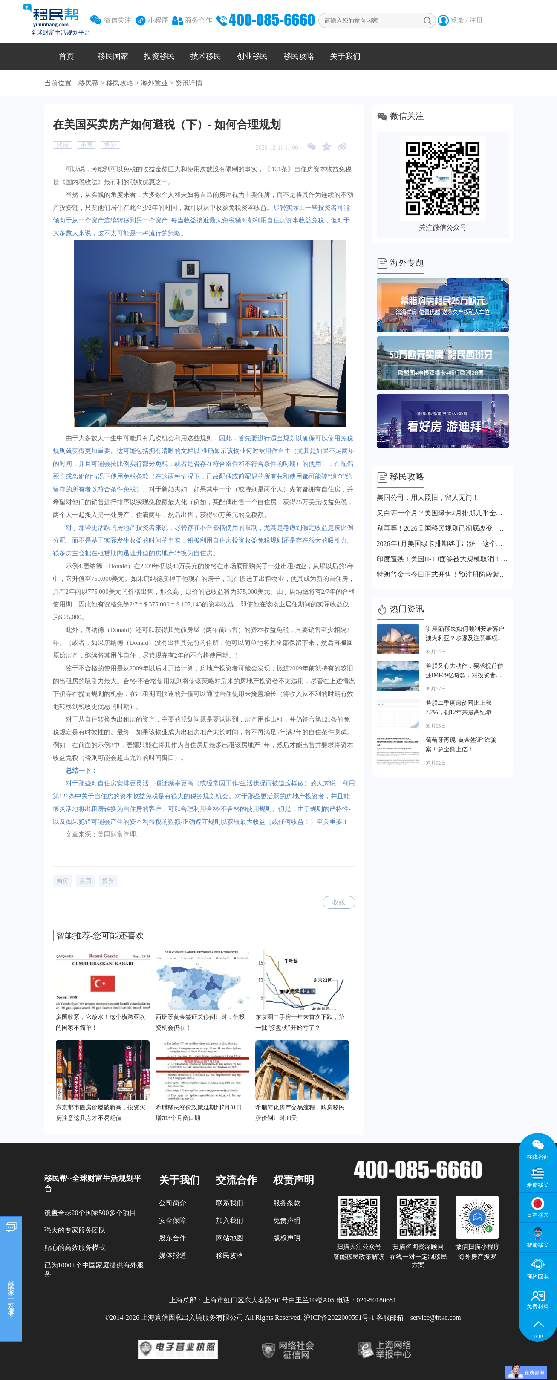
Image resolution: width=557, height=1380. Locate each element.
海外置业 (154, 83)
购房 (63, 145)
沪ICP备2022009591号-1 (338, 1317)
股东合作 (172, 1237)
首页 (66, 56)
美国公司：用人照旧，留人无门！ (428, 497)
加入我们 (229, 1220)
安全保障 (172, 1220)
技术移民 (205, 56)
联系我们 (229, 1203)
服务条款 (286, 1203)
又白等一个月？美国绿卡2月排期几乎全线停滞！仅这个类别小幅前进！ (443, 513)
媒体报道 (172, 1255)
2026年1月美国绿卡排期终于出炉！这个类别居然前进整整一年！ (443, 543)
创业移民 (252, 56)
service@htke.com (435, 1317)
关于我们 (345, 56)
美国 (86, 145)
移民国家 (113, 56)
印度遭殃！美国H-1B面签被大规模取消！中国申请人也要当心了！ (443, 559)
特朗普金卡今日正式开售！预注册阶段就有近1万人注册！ (443, 574)
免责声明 (286, 1220)
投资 (110, 145)
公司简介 (172, 1203)
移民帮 (88, 83)
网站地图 (229, 1237)
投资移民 (159, 56)
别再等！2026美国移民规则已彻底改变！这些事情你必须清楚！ (443, 528)
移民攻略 (298, 56)
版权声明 (286, 1237)
